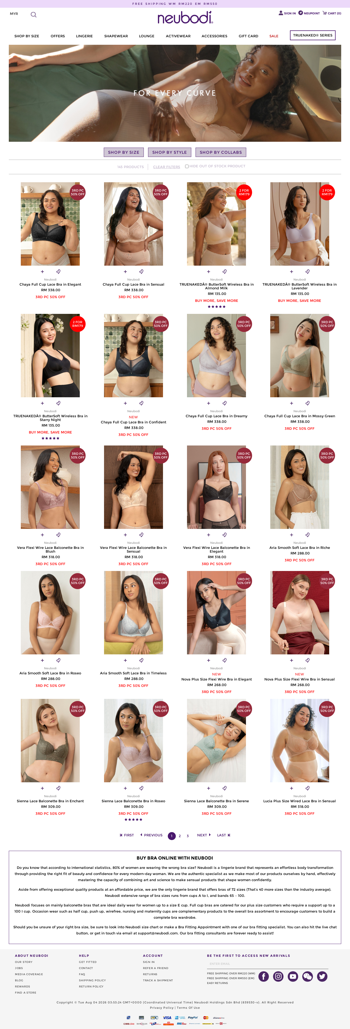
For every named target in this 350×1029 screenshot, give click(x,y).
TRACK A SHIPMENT (158, 980)
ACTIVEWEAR (178, 36)
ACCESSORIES (214, 36)
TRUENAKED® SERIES (312, 35)
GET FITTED (88, 962)
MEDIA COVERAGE (29, 974)
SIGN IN (149, 962)
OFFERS (58, 36)
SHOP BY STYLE (169, 152)
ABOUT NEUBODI (32, 956)
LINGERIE (84, 36)
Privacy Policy (162, 1008)
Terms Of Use (188, 1008)
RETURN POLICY (91, 986)
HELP (84, 956)
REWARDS (22, 986)
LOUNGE (146, 36)
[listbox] (18, 13)
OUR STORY (23, 962)
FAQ (82, 974)
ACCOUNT (153, 956)
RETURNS (150, 974)
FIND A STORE (25, 992)
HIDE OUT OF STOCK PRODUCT (217, 166)
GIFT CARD (248, 36)
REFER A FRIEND (156, 968)
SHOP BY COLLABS (221, 152)
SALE (274, 36)
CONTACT (86, 968)
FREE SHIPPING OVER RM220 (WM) (231, 973)
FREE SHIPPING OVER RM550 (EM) (230, 978)
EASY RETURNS (217, 983)
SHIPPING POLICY (92, 980)
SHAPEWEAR (116, 36)
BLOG (19, 980)
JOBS (19, 968)
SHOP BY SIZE (26, 36)
